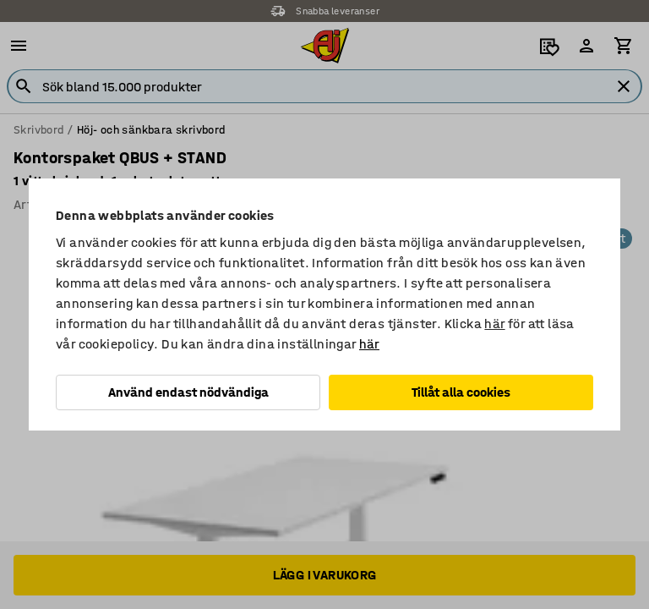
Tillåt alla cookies (461, 392)
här (494, 323)
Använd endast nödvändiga (188, 392)
